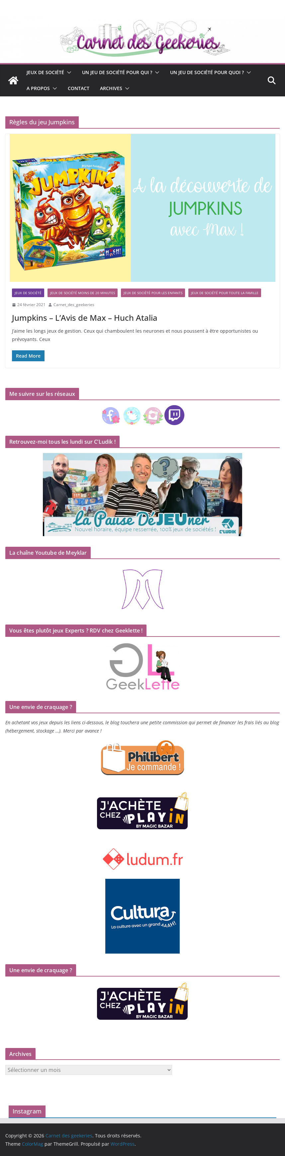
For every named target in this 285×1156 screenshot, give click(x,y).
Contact (78, 88)
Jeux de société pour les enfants (153, 292)
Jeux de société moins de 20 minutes (82, 292)
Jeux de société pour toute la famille (224, 292)
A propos (38, 88)
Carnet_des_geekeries (73, 304)
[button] (67, 72)
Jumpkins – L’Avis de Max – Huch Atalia (84, 317)
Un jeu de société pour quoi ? (207, 72)
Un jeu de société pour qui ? (117, 72)
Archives (111, 88)
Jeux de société (45, 72)
